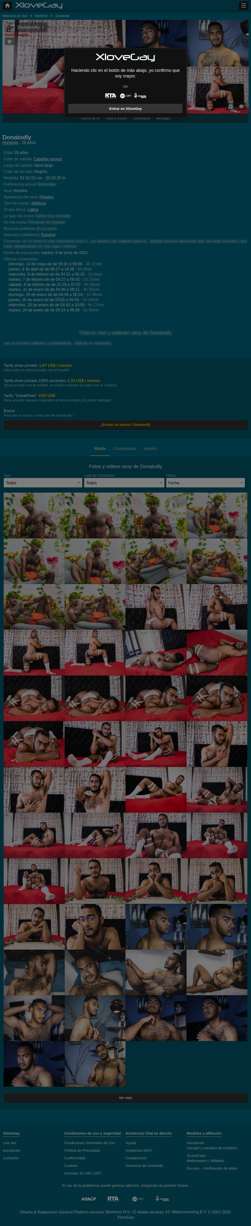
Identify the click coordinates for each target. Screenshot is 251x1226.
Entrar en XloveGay (125, 109)
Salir (125, 86)
